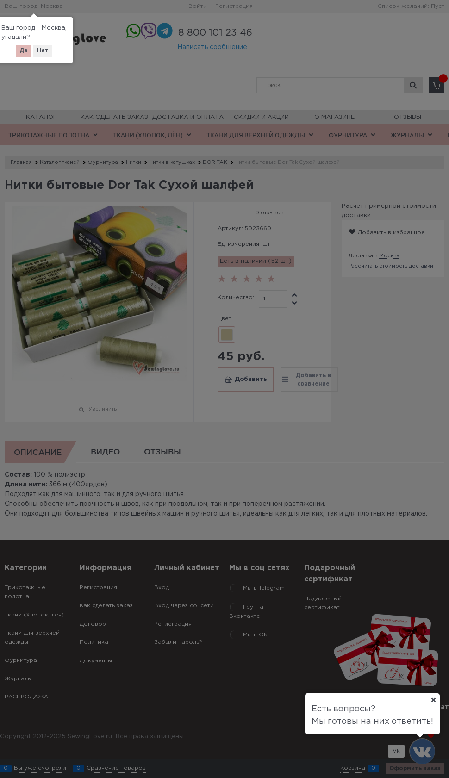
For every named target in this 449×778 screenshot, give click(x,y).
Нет (43, 50)
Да (23, 50)
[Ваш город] (433, 699)
